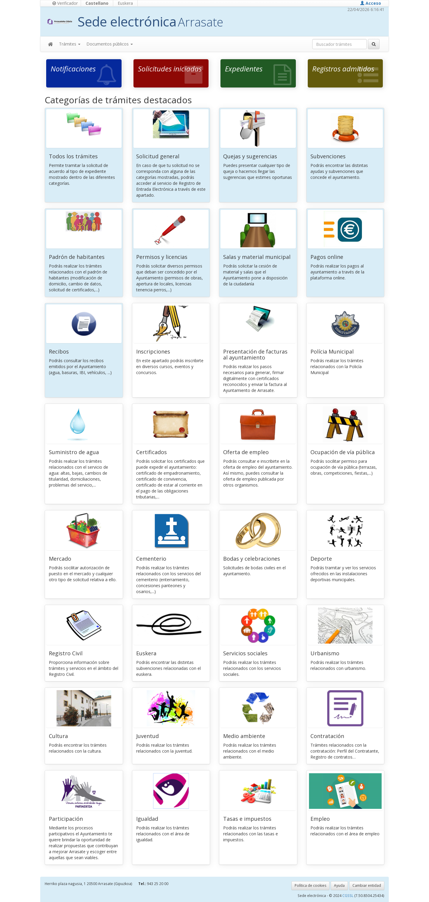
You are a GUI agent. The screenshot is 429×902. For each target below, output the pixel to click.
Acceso (370, 3)
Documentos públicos (109, 44)
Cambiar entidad (366, 885)
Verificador (65, 3)
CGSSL (348, 895)
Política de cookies (310, 885)
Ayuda (339, 885)
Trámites (69, 44)
